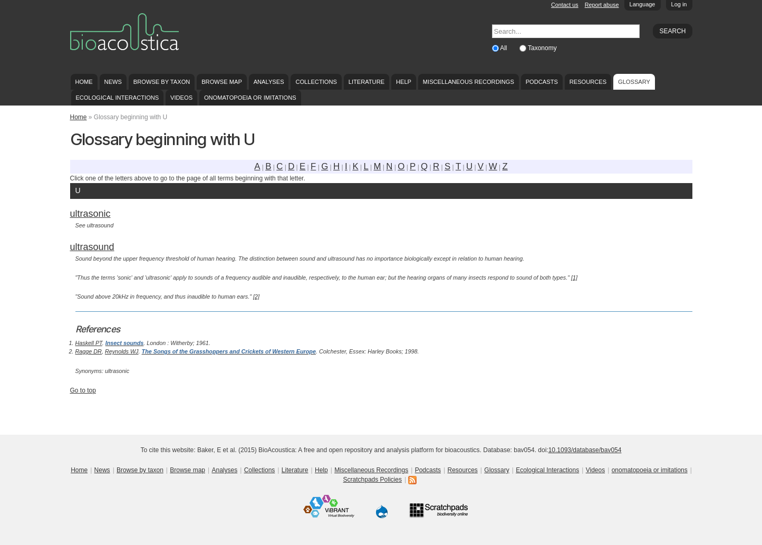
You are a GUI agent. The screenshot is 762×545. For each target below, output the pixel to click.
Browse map (221, 82)
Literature (366, 82)
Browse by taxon (161, 82)
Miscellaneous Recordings (468, 82)
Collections (316, 82)
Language (642, 4)
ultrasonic (90, 213)
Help (403, 82)
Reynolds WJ (122, 351)
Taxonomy (542, 48)
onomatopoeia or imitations (250, 97)
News (113, 82)
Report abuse (602, 5)
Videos (181, 97)
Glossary (634, 82)
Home (83, 82)
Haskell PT (88, 343)
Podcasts (542, 82)
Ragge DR (88, 351)
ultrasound (92, 247)
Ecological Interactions (117, 97)
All (504, 48)
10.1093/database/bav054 (585, 450)
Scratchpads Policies (372, 479)
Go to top (83, 390)
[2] (256, 296)
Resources (588, 82)
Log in (679, 4)
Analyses (269, 82)
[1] (574, 277)
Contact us (564, 5)
